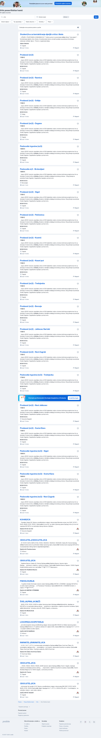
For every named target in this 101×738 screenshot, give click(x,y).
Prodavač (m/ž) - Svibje (30, 100)
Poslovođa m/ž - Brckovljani (32, 169)
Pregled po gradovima (23, 715)
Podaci (26, 728)
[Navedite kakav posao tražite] (17, 17)
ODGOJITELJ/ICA (27, 560)
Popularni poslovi (22, 713)
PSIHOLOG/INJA (27, 581)
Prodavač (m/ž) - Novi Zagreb (33, 352)
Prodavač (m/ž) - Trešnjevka (32, 283)
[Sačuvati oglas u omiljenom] (78, 34)
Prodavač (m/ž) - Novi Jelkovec (33, 405)
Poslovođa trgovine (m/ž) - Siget (34, 451)
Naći (96, 17)
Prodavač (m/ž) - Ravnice (31, 78)
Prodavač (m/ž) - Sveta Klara (32, 428)
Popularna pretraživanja (65, 724)
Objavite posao (45, 724)
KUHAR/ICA (25, 519)
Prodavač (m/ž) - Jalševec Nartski (35, 329)
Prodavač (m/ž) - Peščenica (32, 215)
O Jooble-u (27, 724)
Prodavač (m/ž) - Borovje (31, 306)
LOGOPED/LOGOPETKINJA (32, 622)
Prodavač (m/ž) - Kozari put (32, 260)
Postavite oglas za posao (63, 3)
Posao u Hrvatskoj (63, 726)
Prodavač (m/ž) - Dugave (31, 123)
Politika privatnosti (63, 730)
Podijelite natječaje (46, 726)
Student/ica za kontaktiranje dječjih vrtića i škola (41, 34)
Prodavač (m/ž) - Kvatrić (30, 238)
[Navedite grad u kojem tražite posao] (52, 17)
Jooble (11, 734)
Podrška (26, 726)
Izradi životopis (73, 398)
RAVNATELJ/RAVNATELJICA (32, 642)
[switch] (78, 27)
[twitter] (89, 721)
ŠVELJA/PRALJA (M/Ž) (30, 601)
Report (76, 48)
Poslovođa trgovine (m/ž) (31, 146)
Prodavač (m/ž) (26, 55)
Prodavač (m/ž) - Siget (30, 192)
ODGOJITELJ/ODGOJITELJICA (33, 540)
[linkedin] (94, 721)
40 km (66, 17)
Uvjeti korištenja (63, 728)
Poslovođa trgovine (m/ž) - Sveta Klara (37, 474)
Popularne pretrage (24, 707)
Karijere (26, 730)
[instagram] (85, 721)
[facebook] (80, 721)
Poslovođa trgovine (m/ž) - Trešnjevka (36, 375)
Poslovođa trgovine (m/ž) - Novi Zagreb (37, 497)
